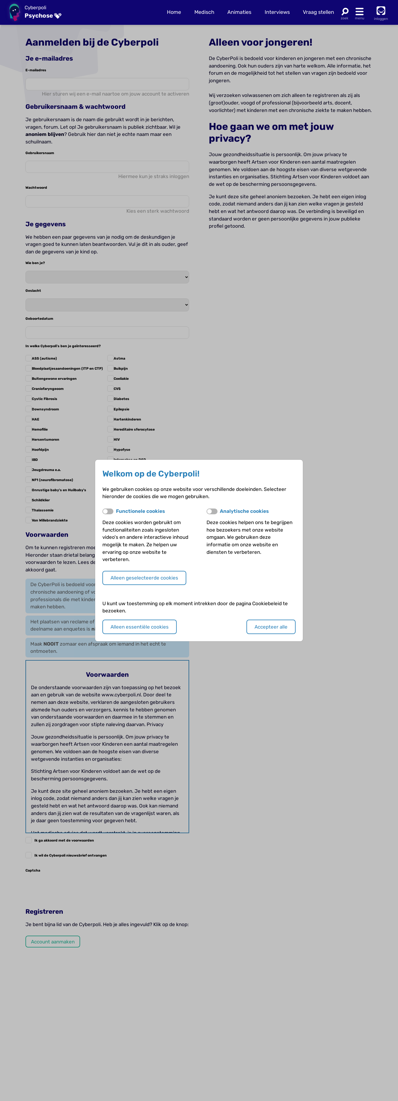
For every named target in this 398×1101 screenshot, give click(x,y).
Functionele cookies (140, 511)
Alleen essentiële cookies (139, 627)
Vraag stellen (318, 12)
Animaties (239, 12)
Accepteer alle (271, 627)
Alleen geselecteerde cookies (144, 578)
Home (174, 12)
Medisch (204, 12)
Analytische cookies (244, 511)
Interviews (277, 12)
